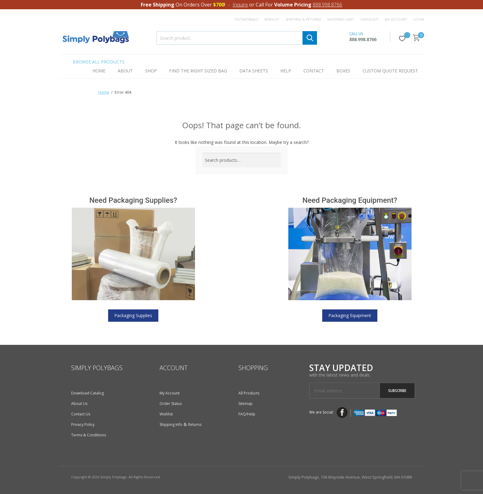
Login (418, 19)
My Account (396, 19)
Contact (313, 71)
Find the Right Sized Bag (198, 71)
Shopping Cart (340, 19)
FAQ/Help (246, 414)
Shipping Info (171, 424)
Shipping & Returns (303, 19)
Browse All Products (98, 62)
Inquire (240, 4)
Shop (151, 71)
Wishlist (271, 19)
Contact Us (80, 414)
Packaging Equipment (349, 315)
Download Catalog (87, 393)
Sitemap (245, 403)
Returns (194, 424)
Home (98, 71)
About (125, 71)
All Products (248, 393)
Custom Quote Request (390, 71)
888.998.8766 (327, 4)
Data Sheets (253, 71)
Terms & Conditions (88, 435)
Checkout (369, 19)
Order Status (171, 403)
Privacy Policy (83, 424)
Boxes (343, 71)
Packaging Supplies (133, 315)
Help (285, 71)
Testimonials (246, 19)
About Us (79, 403)
